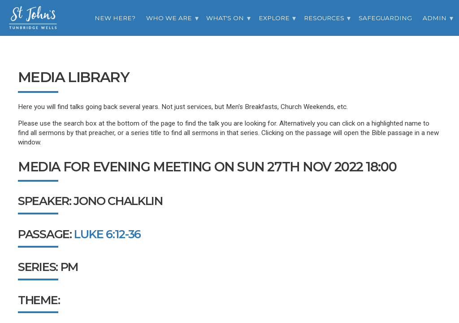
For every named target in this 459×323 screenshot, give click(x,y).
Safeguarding (385, 18)
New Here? (115, 18)
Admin (434, 18)
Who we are (169, 18)
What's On (225, 18)
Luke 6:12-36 (107, 234)
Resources (324, 18)
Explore (274, 18)
